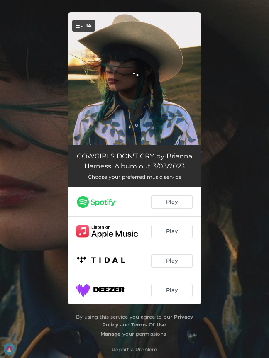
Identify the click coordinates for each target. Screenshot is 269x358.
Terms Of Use (148, 324)
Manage (110, 334)
